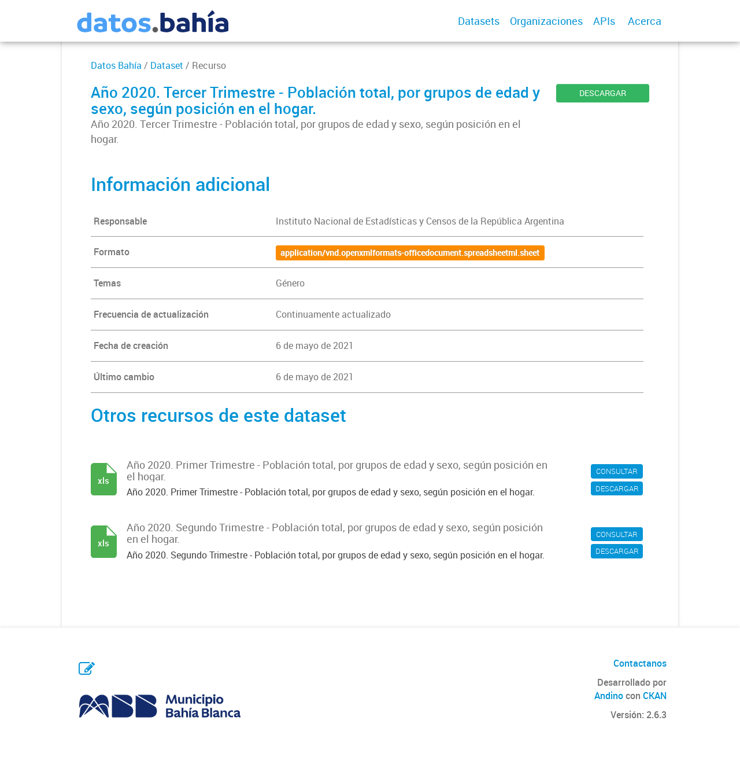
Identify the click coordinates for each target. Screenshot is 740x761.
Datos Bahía (116, 65)
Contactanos (640, 663)
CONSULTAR (617, 471)
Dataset (166, 65)
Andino (608, 695)
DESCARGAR (602, 92)
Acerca (644, 21)
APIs (604, 21)
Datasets (479, 21)
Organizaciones (546, 21)
